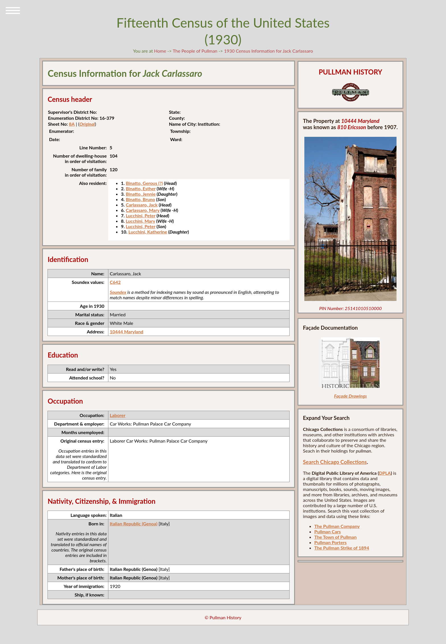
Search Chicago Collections (335, 462)
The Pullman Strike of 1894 (341, 547)
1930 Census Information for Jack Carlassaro (268, 50)
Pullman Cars (327, 531)
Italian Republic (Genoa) (133, 523)
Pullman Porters (330, 542)
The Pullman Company (337, 526)
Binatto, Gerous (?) (144, 183)
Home (160, 50)
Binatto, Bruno (140, 199)
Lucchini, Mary (140, 221)
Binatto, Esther (141, 188)
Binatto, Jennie (141, 194)
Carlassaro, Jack (142, 204)
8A (72, 124)
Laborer (117, 415)
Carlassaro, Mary (143, 210)
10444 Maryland (126, 331)
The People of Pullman (195, 50)
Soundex (118, 292)
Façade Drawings (350, 396)
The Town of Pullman (335, 537)
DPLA (385, 473)
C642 (115, 282)
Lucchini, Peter (140, 215)
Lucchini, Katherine (147, 231)
